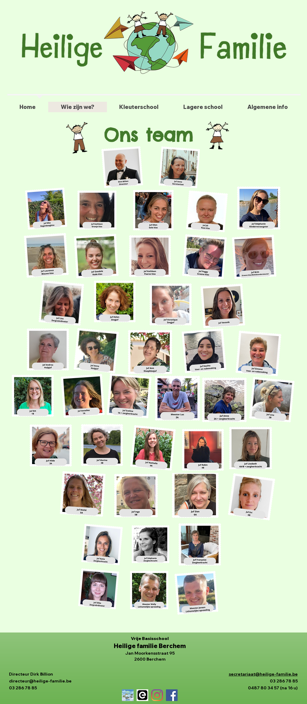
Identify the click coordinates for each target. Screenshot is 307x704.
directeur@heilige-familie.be (40, 681)
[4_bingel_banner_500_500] (128, 695)
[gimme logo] (142, 695)
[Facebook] (172, 695)
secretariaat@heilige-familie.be (263, 674)
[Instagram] (157, 695)
